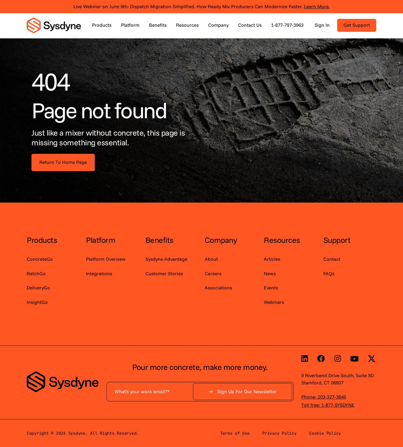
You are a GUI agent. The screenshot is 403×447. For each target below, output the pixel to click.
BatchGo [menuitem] (36, 274)
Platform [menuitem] (100, 240)
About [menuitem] (211, 259)
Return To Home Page (63, 162)
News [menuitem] (270, 274)
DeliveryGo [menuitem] (38, 288)
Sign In (322, 25)
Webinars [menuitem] (274, 302)
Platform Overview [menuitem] (106, 259)
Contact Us (250, 25)
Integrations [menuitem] (99, 274)
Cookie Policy (325, 433)
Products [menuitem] (42, 240)
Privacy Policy (279, 433)
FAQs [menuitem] (328, 274)
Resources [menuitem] (282, 240)
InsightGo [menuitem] (37, 302)
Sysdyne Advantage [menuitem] (166, 259)
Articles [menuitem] (272, 259)
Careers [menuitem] (213, 274)
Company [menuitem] (221, 240)
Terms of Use (235, 433)
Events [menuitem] (271, 288)
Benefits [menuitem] (159, 240)
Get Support (356, 25)
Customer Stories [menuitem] (164, 274)
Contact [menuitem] (331, 259)
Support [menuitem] (337, 240)
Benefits (158, 25)
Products (101, 25)
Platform (130, 25)
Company (218, 25)
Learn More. (317, 6)
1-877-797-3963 (287, 25)
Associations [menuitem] (218, 288)
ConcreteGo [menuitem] (40, 259)
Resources (187, 25)
